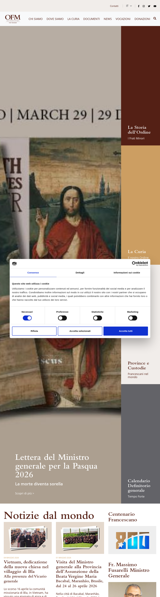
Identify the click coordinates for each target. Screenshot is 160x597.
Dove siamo (55, 19)
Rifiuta (34, 331)
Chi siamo (36, 19)
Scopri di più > (24, 493)
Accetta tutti (125, 331)
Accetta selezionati (79, 331)
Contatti (114, 5)
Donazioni (142, 19)
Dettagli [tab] (80, 272)
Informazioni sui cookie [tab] (127, 272)
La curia (73, 19)
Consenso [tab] (33, 272)
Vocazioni (123, 19)
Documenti (91, 19)
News (108, 19)
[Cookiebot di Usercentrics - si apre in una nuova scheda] (134, 263)
